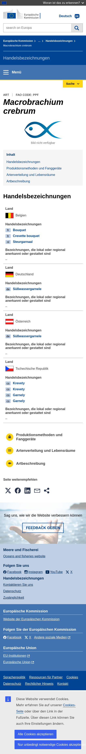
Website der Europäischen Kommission (31, 619)
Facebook (12, 637)
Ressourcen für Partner (46, 677)
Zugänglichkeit (13, 597)
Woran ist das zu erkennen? (63, 2)
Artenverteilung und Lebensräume (30, 174)
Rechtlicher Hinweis (39, 683)
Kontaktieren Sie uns (18, 584)
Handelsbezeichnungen (59, 41)
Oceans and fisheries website (24, 556)
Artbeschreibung (18, 181)
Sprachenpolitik (14, 677)
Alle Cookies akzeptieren (35, 734)
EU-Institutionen (14, 655)
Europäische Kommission (18, 41)
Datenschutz (12, 591)
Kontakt (62, 683)
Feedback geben (43, 528)
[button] (8, 491)
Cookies (72, 677)
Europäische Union (16, 662)
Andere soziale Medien (50, 637)
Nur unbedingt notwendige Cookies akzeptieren (49, 744)
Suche (77, 28)
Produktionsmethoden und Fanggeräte (34, 168)
